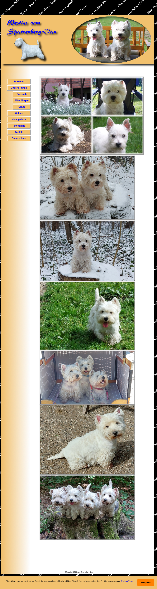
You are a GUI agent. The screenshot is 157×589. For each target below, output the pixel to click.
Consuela (21, 94)
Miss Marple (22, 100)
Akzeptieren (145, 582)
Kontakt (18, 132)
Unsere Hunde (19, 88)
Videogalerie (19, 119)
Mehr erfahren (127, 581)
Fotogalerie (19, 126)
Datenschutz (19, 138)
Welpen (19, 113)
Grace (21, 107)
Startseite (19, 81)
